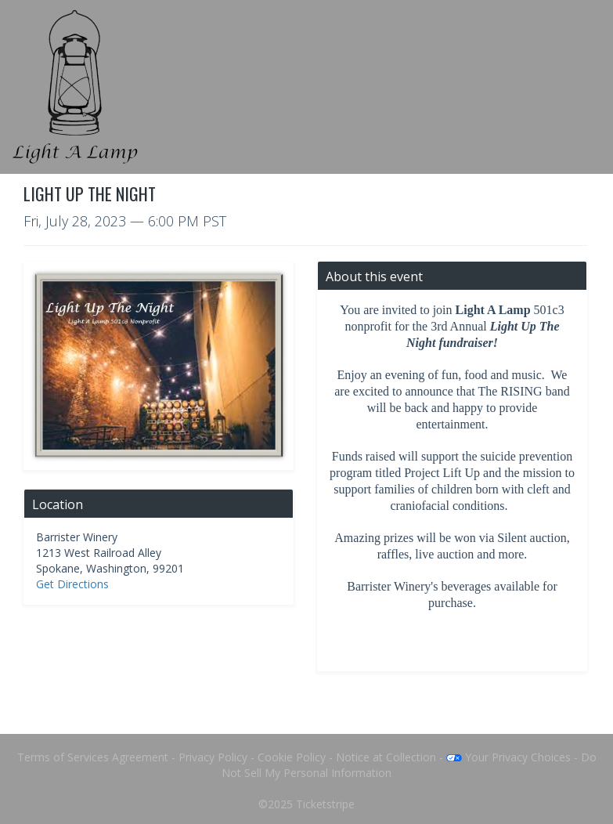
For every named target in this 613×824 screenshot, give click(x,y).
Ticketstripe (325, 804)
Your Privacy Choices (508, 757)
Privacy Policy (212, 757)
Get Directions (72, 583)
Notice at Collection (386, 757)
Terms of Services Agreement (92, 757)
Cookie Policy (292, 757)
